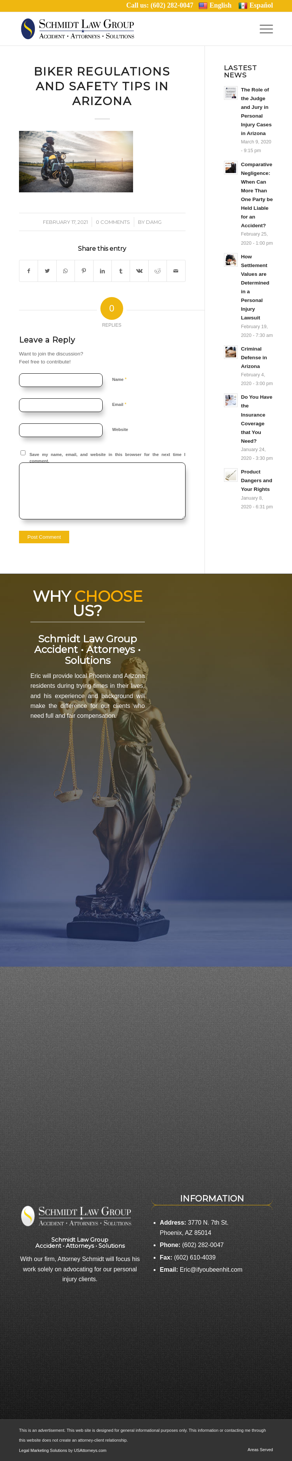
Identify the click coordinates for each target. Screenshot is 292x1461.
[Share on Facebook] (28, 271)
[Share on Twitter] (47, 271)
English (215, 5)
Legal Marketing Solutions (43, 1450)
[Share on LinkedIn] (102, 271)
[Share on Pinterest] (84, 271)
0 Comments (113, 222)
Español (255, 5)
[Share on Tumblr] (121, 271)
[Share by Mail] (176, 271)
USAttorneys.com (90, 1450)
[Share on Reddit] (158, 271)
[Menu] (264, 29)
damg (154, 222)
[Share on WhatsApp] (66, 271)
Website (120, 429)
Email (119, 404)
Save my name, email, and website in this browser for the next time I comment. (108, 457)
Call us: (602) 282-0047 (162, 5)
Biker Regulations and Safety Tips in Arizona (102, 86)
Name (119, 379)
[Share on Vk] (139, 271)
